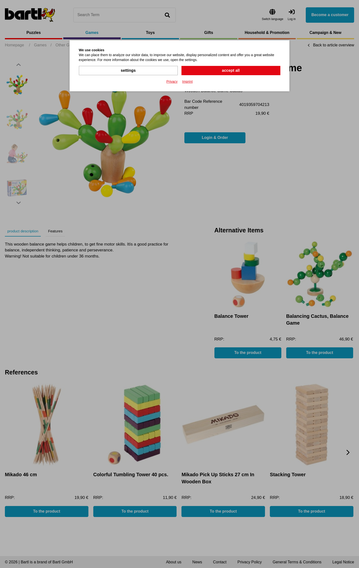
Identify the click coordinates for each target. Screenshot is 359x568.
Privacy (172, 81)
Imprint (187, 81)
